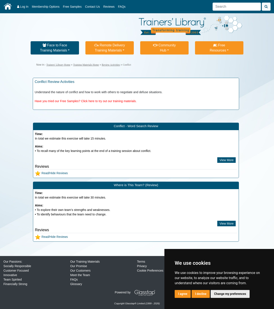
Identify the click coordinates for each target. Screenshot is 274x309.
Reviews (109, 6)
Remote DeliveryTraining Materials (109, 47)
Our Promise (78, 266)
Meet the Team (80, 275)
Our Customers (80, 270)
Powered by (136, 292)
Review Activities (111, 64)
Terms (141, 261)
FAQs (121, 6)
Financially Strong (15, 284)
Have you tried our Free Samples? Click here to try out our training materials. (86, 101)
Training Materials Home (86, 64)
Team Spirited (12, 279)
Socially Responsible (17, 266)
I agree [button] (182, 294)
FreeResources (218, 47)
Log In (22, 6)
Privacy (142, 266)
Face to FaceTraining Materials (53, 47)
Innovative (10, 275)
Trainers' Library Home (58, 64)
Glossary (76, 284)
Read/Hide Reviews (51, 173)
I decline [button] (200, 294)
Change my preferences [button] (230, 294)
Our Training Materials (85, 261)
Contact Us (92, 6)
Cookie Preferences (150, 270)
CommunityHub (164, 47)
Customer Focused (16, 270)
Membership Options (46, 6)
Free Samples (72, 6)
